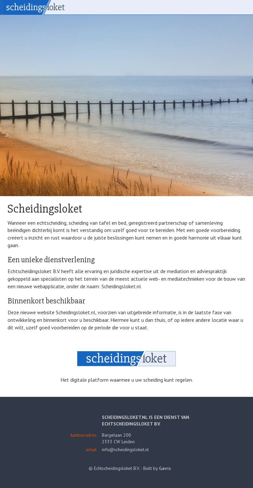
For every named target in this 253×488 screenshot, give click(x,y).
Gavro (165, 468)
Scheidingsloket (35, 7)
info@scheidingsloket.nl (125, 449)
